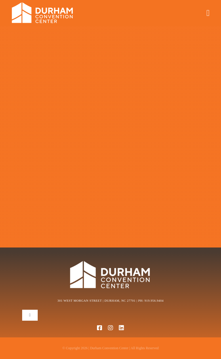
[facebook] (99, 328)
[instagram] (110, 328)
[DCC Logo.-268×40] (47, 4)
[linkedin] (121, 328)
